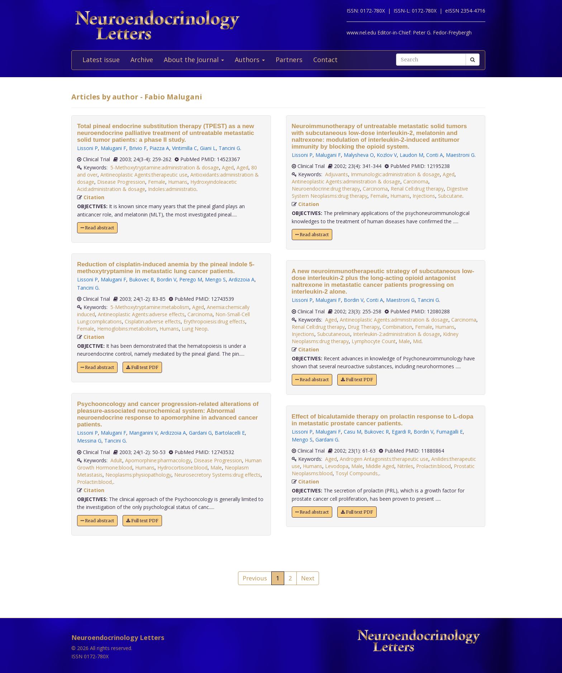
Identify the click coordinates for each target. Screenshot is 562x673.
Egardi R (401, 431)
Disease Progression (121, 181)
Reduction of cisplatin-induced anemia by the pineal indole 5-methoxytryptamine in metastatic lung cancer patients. (165, 268)
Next (307, 578)
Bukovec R (141, 279)
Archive (141, 59)
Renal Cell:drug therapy (417, 188)
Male (216, 467)
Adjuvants (336, 174)
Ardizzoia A (241, 279)
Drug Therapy (364, 326)
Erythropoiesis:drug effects (214, 321)
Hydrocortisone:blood (182, 467)
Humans (177, 181)
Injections (424, 195)
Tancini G (229, 148)
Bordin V (166, 279)
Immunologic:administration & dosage (395, 174)
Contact (325, 59)
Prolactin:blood (433, 466)
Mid (417, 341)
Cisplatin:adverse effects (153, 321)
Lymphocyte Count (374, 341)
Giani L (208, 148)
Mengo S (215, 279)
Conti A (434, 154)
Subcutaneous (333, 334)
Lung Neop (195, 328)
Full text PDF (142, 367)
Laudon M (411, 154)
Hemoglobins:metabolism (127, 328)
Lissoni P (87, 148)
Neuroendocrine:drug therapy (326, 188)
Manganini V (143, 432)
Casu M (352, 431)
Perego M (190, 279)
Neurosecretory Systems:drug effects (217, 474)
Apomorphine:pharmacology (158, 460)
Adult (116, 460)
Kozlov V (387, 154)
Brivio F (138, 148)
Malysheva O (359, 154)
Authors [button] (250, 59)
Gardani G (200, 432)
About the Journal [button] (194, 59)
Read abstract (97, 227)
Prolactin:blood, (95, 481)
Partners (289, 59)
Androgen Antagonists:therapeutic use (384, 458)
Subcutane (450, 195)
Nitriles (405, 466)
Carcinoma (200, 314)
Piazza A (159, 148)
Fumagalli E (449, 431)
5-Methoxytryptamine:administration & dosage (164, 167)
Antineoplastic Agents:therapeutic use (143, 174)
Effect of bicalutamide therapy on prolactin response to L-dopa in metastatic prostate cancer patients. (382, 420)
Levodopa (336, 466)
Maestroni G (460, 154)
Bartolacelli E (230, 432)
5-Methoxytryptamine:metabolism (149, 307)
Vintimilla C (184, 148)
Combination (397, 326)
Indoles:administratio (172, 189)
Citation (94, 197)
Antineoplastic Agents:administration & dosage (346, 181)
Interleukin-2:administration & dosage (396, 334)
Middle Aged (380, 466)
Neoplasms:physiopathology (138, 474)
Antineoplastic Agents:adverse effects (141, 314)
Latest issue (101, 59)
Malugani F (113, 148)
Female (156, 181)
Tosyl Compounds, (357, 473)
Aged (228, 167)
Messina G (89, 440)
